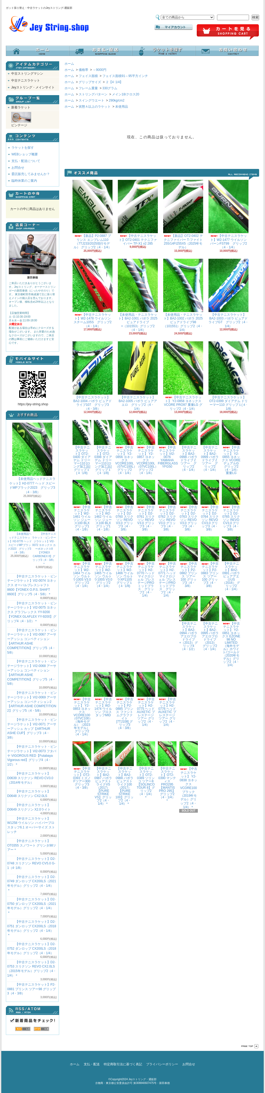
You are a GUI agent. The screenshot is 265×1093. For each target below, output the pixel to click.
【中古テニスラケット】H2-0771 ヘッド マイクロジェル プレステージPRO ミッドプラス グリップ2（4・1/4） (167, 566)
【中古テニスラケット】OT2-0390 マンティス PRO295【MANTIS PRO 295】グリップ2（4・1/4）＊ (167, 771)
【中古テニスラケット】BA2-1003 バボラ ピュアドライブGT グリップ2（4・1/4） (228, 293)
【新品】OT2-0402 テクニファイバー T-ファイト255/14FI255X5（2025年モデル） (183, 214)
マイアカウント (173, 27)
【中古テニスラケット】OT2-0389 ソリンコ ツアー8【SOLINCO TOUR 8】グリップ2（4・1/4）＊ (145, 770)
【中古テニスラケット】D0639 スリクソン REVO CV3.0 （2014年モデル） (30, 778)
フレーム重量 (88, 88)
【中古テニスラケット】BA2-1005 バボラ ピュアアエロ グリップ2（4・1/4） (138, 376)
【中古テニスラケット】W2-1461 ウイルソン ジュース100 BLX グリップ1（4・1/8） (83, 505)
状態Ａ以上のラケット (95, 106)
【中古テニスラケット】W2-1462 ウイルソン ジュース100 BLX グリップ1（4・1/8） (104, 505)
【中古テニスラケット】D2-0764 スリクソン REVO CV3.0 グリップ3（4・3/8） (209, 505)
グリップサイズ (90, 82)
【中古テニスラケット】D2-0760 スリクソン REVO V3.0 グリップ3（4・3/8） (124, 505)
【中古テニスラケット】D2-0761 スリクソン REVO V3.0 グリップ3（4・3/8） (145, 505)
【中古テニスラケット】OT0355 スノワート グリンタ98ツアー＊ (31, 845)
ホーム (37, 51)
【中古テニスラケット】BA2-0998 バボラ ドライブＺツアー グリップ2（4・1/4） (188, 445)
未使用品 (121, 106)
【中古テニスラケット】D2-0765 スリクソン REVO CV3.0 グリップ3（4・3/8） (231, 505)
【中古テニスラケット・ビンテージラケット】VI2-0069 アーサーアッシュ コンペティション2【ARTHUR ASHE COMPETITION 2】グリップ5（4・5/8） (32, 702)
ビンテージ (21, 119)
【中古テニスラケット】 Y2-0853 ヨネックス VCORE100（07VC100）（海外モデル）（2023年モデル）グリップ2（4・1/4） (82, 704)
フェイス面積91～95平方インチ (125, 76)
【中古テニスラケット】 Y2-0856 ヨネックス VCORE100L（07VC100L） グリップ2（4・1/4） (126, 447)
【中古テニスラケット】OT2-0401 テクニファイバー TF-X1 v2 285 (138, 212)
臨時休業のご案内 (24, 181)
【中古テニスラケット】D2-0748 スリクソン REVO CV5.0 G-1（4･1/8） (31, 863)
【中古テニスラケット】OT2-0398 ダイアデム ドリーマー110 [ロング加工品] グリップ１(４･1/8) (103, 447)
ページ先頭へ (249, 1046)
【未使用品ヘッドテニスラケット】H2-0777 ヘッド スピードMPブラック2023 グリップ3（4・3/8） (32, 458)
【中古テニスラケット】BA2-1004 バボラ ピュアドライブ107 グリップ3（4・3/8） (93, 376)
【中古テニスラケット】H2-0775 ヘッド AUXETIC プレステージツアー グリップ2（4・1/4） (145, 699)
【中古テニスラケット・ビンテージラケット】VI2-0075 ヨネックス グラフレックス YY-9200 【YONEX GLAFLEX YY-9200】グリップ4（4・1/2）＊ (32, 612)
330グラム (109, 88)
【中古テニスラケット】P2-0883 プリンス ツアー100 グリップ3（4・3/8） (209, 562)
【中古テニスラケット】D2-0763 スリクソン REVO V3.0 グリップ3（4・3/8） (188, 505)
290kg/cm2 (117, 100)
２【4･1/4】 (114, 82)
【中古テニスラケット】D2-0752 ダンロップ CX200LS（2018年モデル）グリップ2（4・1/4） (31, 948)
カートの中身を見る (32, 195)
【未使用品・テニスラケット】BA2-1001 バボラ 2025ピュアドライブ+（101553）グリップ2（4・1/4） (138, 295)
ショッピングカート (227, 32)
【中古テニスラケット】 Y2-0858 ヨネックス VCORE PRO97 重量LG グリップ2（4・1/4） (183, 376)
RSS (22, 1029)
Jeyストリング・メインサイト (33, 87)
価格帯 (83, 70)
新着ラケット (20, 107)
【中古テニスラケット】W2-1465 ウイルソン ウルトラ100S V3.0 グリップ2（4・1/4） (104, 562)
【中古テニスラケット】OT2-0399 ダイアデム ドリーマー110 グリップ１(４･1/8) (228, 376)
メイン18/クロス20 (125, 94)
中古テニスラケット (25, 80)
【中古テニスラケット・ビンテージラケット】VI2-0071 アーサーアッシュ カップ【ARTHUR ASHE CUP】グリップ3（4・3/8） (32, 728)
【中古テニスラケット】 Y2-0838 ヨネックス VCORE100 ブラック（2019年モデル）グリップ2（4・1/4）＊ (188, 775)
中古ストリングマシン (27, 73)
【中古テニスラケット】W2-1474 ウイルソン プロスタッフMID (103, 694)
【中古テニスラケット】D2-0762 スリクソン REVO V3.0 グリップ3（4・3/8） (167, 505)
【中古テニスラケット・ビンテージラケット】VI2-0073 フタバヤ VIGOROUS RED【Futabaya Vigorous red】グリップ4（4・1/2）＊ (32, 755)
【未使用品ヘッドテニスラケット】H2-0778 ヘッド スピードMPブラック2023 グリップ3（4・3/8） (19, 528)
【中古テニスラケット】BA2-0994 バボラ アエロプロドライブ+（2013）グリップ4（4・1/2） (188, 623)
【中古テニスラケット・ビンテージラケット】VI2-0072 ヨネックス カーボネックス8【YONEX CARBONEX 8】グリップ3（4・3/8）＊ (44, 534)
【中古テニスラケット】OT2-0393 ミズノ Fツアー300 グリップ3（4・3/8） (82, 765)
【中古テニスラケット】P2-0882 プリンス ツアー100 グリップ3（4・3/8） (188, 562)
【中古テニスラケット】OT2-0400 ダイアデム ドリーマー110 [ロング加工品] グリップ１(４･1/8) (82, 447)
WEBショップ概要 (24, 154)
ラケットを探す (163, 51)
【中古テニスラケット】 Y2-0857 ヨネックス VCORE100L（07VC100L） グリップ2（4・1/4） (147, 447)
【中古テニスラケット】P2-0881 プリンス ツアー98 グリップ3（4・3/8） (31, 989)
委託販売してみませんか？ (30, 174)
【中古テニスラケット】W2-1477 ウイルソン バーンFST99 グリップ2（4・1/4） (228, 214)
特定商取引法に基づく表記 (123, 1064)
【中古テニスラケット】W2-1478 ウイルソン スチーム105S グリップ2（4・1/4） (93, 293)
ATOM (41, 1029)
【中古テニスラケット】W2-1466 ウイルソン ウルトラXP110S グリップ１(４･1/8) (125, 562)
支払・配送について (100, 51)
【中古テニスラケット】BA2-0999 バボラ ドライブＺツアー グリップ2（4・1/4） (209, 445)
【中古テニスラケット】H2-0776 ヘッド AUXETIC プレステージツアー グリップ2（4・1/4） (167, 699)
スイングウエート (91, 100)
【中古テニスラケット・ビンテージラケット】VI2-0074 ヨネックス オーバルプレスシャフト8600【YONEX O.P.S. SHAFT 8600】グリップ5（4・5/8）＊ (32, 585)
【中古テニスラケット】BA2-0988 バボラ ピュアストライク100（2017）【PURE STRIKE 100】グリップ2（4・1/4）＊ (124, 773)
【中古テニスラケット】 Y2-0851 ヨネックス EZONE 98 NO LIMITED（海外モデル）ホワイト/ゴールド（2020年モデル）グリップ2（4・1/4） (231, 631)
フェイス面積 (88, 76)
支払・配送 (92, 1064)
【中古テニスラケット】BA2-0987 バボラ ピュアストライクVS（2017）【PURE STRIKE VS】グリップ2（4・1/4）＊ (103, 773)
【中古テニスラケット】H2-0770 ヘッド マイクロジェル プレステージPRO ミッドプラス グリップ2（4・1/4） (145, 566)
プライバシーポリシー (162, 1064)
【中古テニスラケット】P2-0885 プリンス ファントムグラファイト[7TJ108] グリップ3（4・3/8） (124, 701)
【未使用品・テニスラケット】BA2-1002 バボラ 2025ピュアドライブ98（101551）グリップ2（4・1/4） (183, 295)
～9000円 (99, 70)
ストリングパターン (93, 94)
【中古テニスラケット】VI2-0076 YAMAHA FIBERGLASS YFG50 (168, 444)
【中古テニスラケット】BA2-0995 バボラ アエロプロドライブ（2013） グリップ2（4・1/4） (210, 623)
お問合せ (227, 51)
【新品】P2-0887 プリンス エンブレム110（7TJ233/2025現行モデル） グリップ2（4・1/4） (93, 214)
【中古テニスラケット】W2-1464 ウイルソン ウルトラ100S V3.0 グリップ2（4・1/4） (83, 562)
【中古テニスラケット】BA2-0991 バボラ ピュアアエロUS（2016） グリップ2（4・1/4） (231, 563)
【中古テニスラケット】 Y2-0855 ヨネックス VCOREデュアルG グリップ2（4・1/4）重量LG (231, 447)
